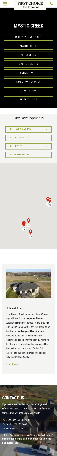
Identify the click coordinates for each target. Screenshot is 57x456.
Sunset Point (28, 72)
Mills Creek (28, 55)
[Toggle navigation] (5, 3)
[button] (52, 4)
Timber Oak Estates (28, 81)
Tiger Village (28, 99)
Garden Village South (28, 37)
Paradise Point (28, 90)
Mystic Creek (28, 46)
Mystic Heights (28, 64)
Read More (13, 364)
